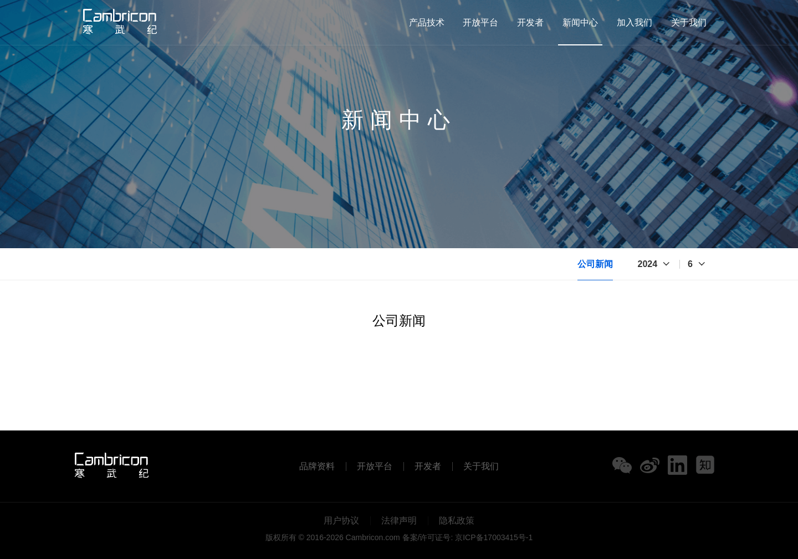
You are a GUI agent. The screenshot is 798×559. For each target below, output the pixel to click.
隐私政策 (456, 520)
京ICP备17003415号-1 (494, 537)
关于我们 (689, 22)
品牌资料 (317, 466)
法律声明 (399, 520)
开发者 (530, 22)
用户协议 (341, 520)
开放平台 (480, 22)
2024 (648, 264)
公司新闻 (595, 264)
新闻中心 (580, 22)
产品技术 (426, 22)
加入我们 (634, 22)
